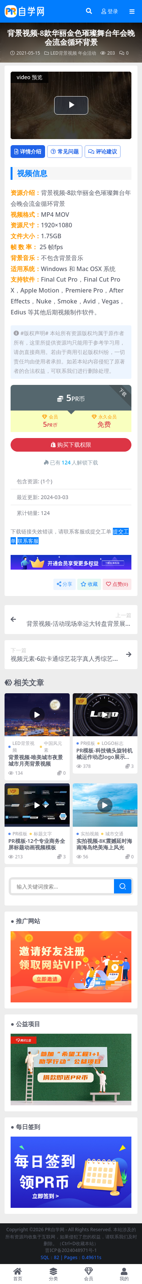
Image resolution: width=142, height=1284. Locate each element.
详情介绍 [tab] (27, 151)
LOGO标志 (112, 743)
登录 (109, 11)
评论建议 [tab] (102, 151)
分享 (64, 584)
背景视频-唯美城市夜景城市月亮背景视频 (35, 760)
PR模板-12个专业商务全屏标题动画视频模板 (36, 844)
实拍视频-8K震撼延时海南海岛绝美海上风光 (104, 844)
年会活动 (87, 53)
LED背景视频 (63, 53)
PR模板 (88, 743)
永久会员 (104, 417)
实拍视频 (90, 833)
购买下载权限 (71, 445)
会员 (50, 417)
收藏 (89, 584)
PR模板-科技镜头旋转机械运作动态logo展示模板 (104, 757)
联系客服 (28, 540)
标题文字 (43, 833)
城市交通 (114, 833)
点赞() (117, 584)
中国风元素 (53, 746)
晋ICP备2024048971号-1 (71, 1250)
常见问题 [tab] (65, 151)
